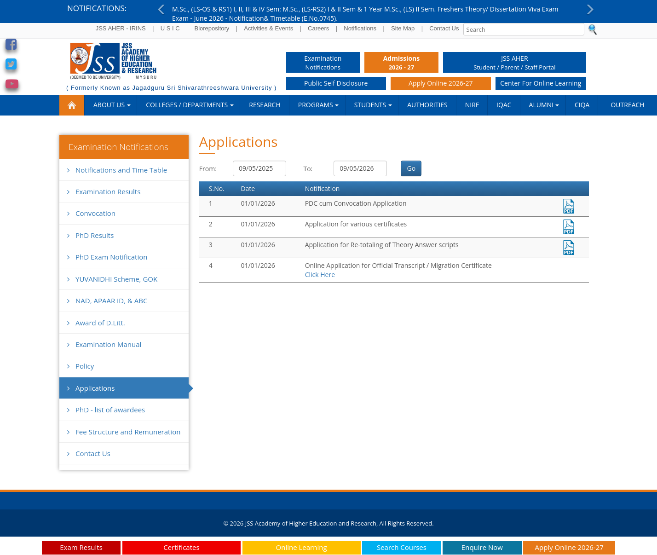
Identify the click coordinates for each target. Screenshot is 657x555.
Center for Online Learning (540, 83)
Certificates (181, 547)
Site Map (403, 28)
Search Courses (401, 547)
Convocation (91, 213)
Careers (318, 28)
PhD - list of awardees (106, 409)
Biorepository (211, 28)
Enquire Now (482, 547)
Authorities (427, 104)
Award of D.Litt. (96, 322)
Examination (323, 63)
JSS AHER (515, 63)
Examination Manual (104, 344)
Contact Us (444, 28)
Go (411, 168)
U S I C (170, 28)
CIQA (582, 104)
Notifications (360, 28)
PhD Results (90, 235)
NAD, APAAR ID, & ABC (107, 300)
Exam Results (81, 547)
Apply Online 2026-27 (441, 83)
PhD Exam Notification (107, 256)
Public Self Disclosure (336, 83)
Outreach (627, 104)
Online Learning (301, 547)
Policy (80, 365)
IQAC (503, 104)
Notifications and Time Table (117, 169)
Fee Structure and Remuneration (123, 431)
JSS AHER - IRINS (121, 28)
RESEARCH (265, 104)
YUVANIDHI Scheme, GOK (112, 278)
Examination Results (103, 191)
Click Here (320, 274)
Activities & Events (268, 28)
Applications (91, 388)
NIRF (472, 104)
